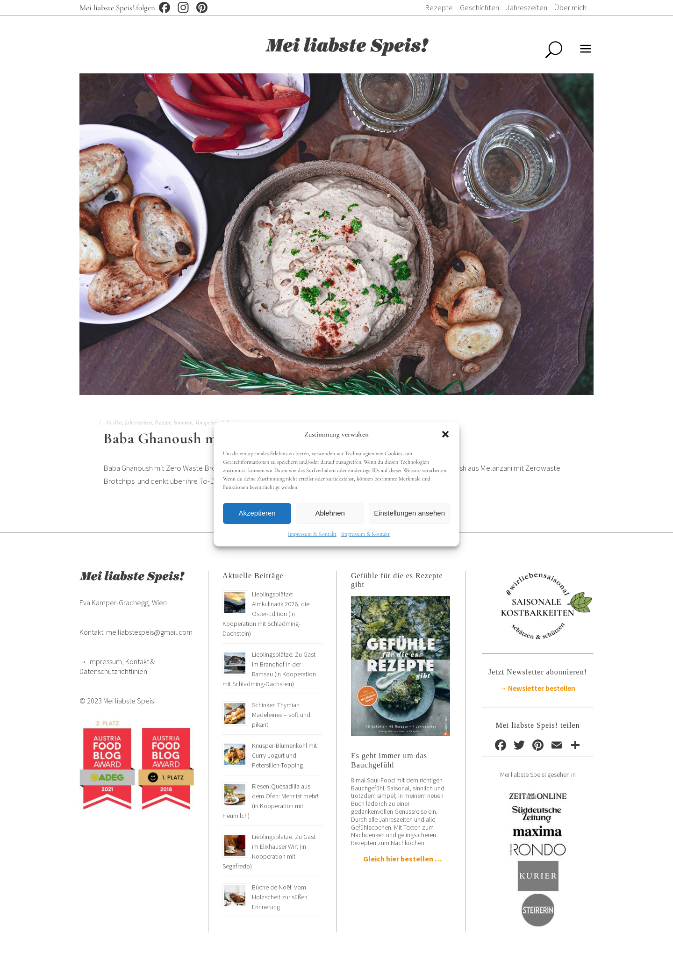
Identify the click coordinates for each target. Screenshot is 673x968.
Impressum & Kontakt (312, 534)
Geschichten (479, 7)
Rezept (163, 422)
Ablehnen (329, 513)
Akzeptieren (256, 513)
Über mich (570, 7)
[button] (445, 434)
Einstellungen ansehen (409, 513)
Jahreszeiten (526, 7)
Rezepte (439, 7)
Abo (117, 422)
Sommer (182, 422)
